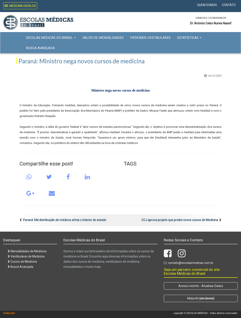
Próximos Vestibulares (150, 38)
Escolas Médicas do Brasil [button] (51, 38)
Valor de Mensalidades (103, 38)
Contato (229, 5)
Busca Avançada (40, 48)
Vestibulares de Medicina (26, 256)
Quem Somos (207, 5)
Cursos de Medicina (22, 261)
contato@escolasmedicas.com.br (190, 263)
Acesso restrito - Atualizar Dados (200, 286)
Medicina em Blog (20, 6)
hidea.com (9, 313)
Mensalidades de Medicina (27, 251)
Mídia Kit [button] (200, 298)
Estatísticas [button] (189, 38)
